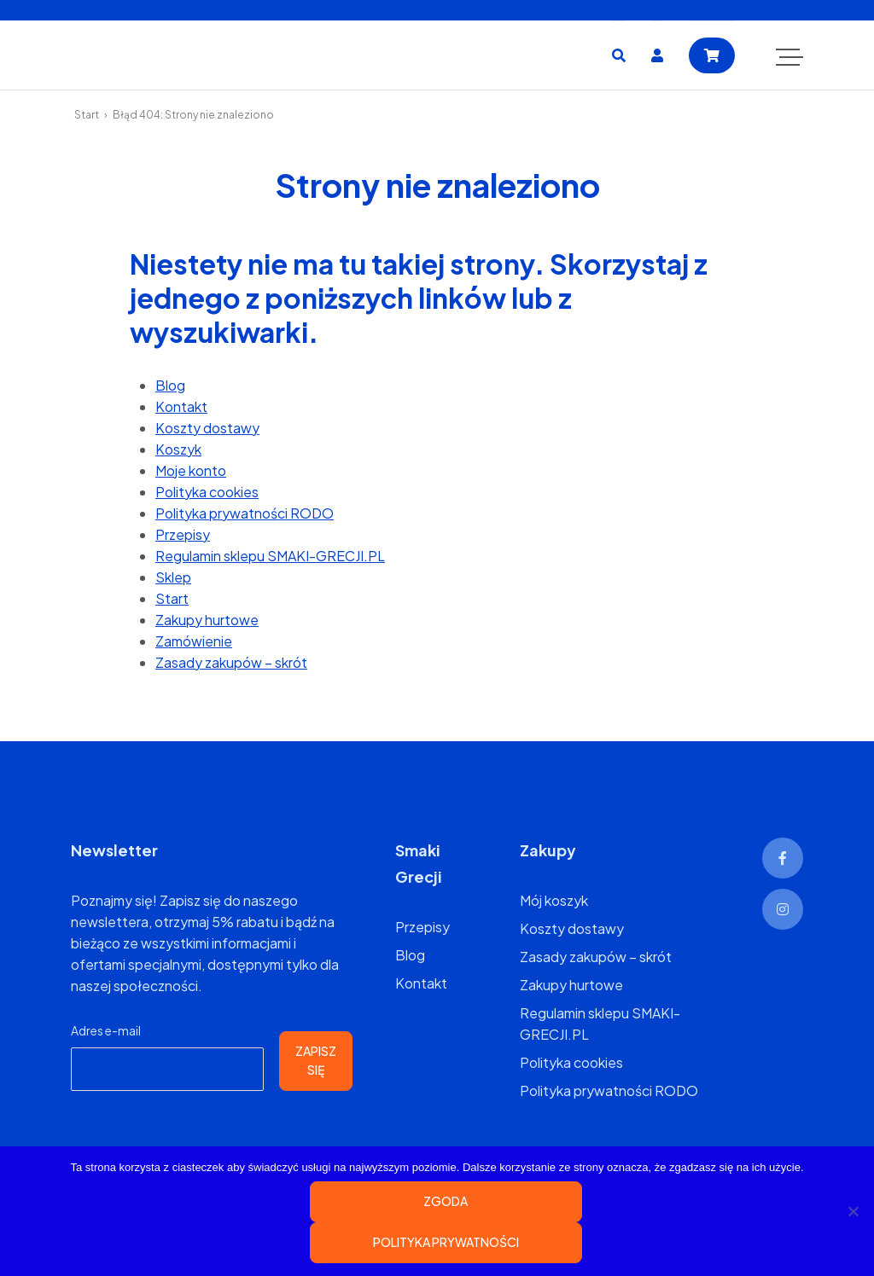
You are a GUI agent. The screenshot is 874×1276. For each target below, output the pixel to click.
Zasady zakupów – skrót (231, 662)
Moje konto (190, 470)
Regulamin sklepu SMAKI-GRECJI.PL (270, 556)
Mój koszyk (554, 900)
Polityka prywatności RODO (244, 513)
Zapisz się (315, 1060)
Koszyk (178, 449)
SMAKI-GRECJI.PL (165, 54)
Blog (170, 385)
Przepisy (182, 534)
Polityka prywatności (446, 1242)
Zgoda (445, 1201)
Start (86, 114)
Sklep (173, 577)
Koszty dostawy (207, 428)
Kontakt (181, 406)
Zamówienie (193, 641)
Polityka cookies (207, 492)
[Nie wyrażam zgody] (852, 1211)
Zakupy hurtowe (207, 620)
